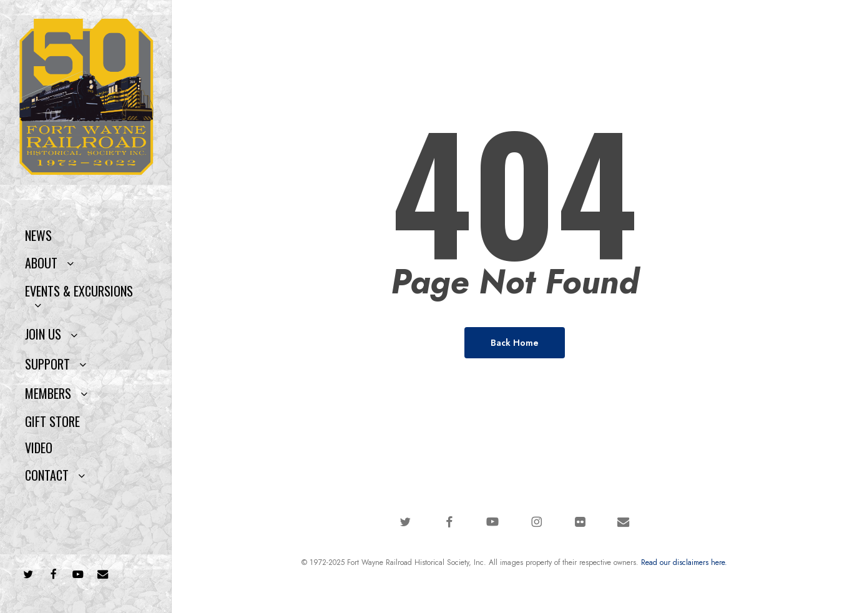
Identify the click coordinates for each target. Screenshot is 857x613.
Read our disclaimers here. (684, 562)
